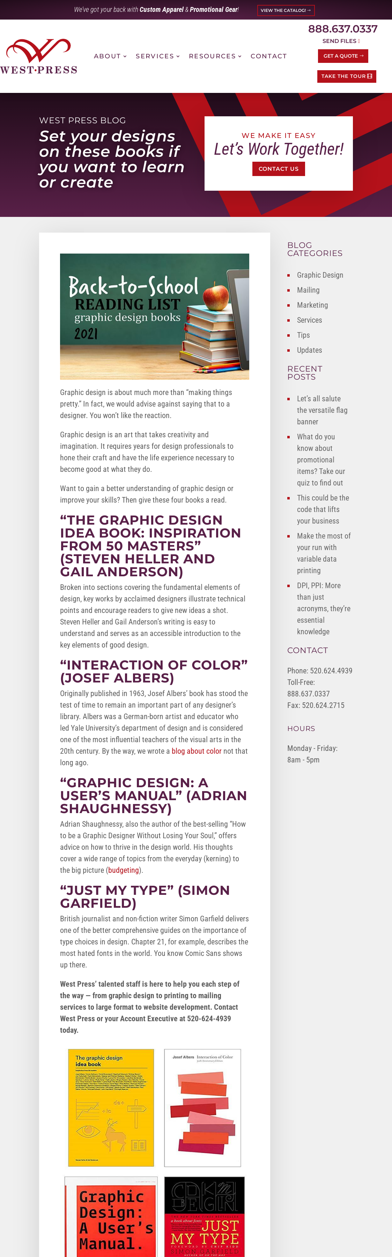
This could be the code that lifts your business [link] (323, 509)
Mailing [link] (308, 290)
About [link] (107, 56)
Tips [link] (303, 335)
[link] (38, 56)
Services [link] (155, 56)
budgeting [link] (123, 870)
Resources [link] (212, 56)
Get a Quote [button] (341, 56)
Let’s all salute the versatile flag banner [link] (322, 410)
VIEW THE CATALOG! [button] (283, 10)
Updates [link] (309, 350)
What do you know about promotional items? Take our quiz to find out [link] (321, 459)
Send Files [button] (339, 41)
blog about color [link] (197, 751)
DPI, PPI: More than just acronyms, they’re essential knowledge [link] (323, 608)
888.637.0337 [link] (343, 29)
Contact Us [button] (279, 169)
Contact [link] (269, 56)
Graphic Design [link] (320, 275)
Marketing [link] (312, 305)
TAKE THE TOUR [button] (343, 76)
